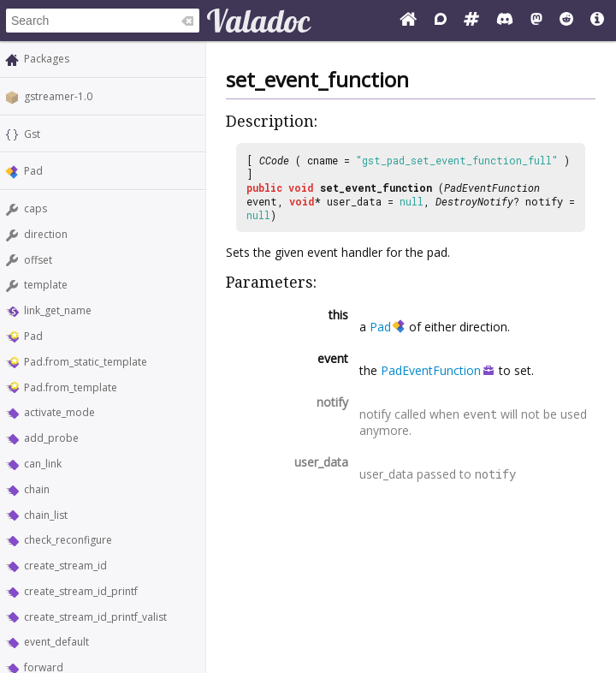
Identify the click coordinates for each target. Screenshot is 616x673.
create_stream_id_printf (81, 591)
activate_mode (59, 412)
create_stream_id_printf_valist (95, 617)
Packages (46, 58)
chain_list (46, 515)
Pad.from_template (70, 387)
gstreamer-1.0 (58, 96)
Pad (33, 171)
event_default (56, 641)
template (46, 284)
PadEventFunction (492, 187)
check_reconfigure (68, 540)
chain (37, 489)
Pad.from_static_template (85, 361)
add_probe (51, 438)
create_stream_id (65, 565)
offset (38, 260)
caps (35, 208)
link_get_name (58, 310)
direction (46, 234)
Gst (32, 134)
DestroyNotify (474, 201)
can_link (43, 463)
